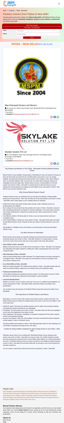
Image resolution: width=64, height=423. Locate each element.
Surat (17, 399)
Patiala (37, 397)
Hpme (5, 10)
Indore (12, 395)
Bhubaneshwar (43, 391)
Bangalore (10, 391)
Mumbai (5, 397)
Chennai (5, 393)
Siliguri (12, 399)
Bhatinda (29, 391)
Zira (33, 399)
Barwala (16, 391)
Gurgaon (36, 393)
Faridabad (23, 393)
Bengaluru (23, 391)
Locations (11, 10)
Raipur (51, 397)
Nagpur (11, 397)
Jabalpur (18, 395)
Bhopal (36, 391)
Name (4, 30)
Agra (4, 391)
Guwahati (43, 393)
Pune (46, 397)
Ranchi (56, 397)
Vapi (26, 399)
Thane (22, 399)
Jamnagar (29, 395)
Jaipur (23, 395)
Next (32, 37)
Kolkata (46, 395)
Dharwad (15, 393)
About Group (7, 420)
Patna (42, 397)
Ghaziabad (30, 393)
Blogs (4, 422)
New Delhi (26, 397)
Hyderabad (6, 395)
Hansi (54, 393)
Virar (29, 399)
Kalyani (35, 395)
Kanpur (41, 395)
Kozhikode (53, 395)
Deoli (10, 393)
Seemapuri (6, 399)
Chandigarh (52, 391)
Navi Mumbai (18, 397)
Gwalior (49, 393)
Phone (5, 33)
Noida (32, 397)
